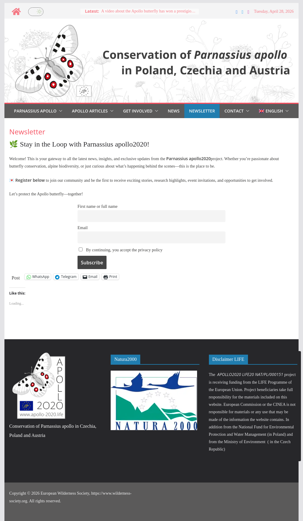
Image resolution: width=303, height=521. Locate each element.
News (174, 111)
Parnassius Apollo (35, 111)
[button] (59, 111)
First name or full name (97, 206)
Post (16, 277)
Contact (234, 111)
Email (83, 227)
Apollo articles (90, 111)
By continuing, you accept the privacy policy (120, 249)
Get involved (137, 111)
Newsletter (202, 111)
